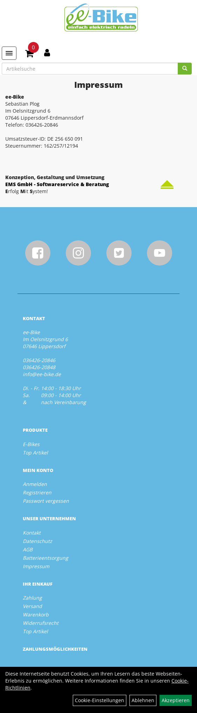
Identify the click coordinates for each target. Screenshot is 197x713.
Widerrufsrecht (40, 623)
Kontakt (32, 532)
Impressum (36, 566)
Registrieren (37, 492)
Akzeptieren (176, 700)
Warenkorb (36, 614)
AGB (28, 549)
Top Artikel (35, 452)
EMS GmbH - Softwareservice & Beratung (57, 184)
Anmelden (35, 484)
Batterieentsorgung (45, 558)
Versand (32, 606)
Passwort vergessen (46, 500)
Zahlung (32, 597)
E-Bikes (31, 444)
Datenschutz (37, 541)
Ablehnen (143, 700)
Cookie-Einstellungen (99, 700)
